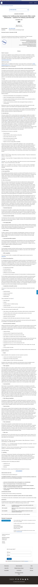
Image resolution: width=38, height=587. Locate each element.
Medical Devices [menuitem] (4, 538)
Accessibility (6, 570)
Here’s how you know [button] (19, 0)
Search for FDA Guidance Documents (7, 5)
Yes (9, 552)
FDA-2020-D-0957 (12, 28)
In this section (13, 9)
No (9, 555)
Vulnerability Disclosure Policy (19, 573)
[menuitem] (19, 535)
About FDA (6, 568)
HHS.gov (31, 568)
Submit (9, 558)
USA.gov (31, 570)
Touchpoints (26, 561)
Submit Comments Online (6, 520)
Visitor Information (19, 565)
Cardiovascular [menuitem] (4, 539)
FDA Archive (6, 565)
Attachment (3, 256)
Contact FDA (12, 579)
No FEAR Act (19, 570)
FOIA (31, 565)
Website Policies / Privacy (19, 568)
